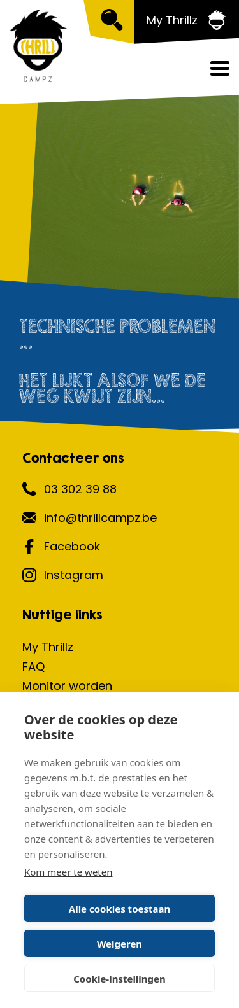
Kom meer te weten (68, 871)
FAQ (33, 667)
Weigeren (119, 943)
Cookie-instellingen (119, 978)
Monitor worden (67, 686)
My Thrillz (47, 647)
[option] (119, 206)
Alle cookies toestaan (119, 908)
